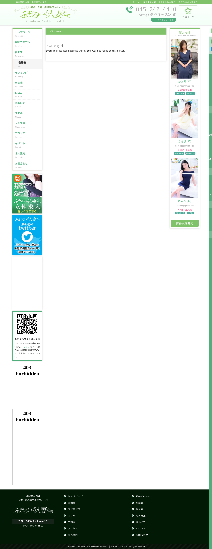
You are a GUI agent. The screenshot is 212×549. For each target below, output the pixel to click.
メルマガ (27, 125)
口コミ (27, 94)
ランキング (27, 74)
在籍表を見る (185, 223)
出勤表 (27, 54)
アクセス (27, 135)
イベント (27, 145)
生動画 (27, 114)
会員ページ (188, 13)
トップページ (27, 33)
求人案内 (27, 155)
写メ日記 (27, 104)
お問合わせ (27, 165)
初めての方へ (27, 44)
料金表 (27, 84)
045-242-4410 (33, 520)
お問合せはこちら (165, 19)
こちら (26, 346)
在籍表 (29, 64)
